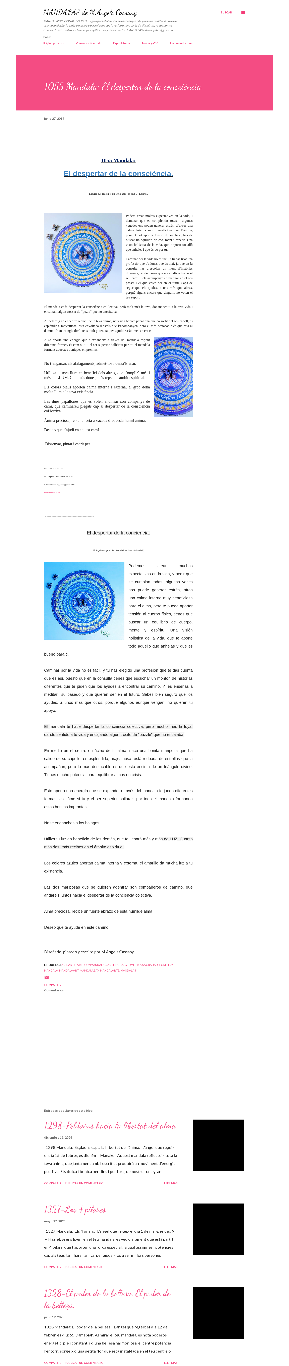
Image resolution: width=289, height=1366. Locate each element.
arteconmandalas (91, 965)
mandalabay (89, 970)
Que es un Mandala (88, 43)
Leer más (170, 1183)
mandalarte (109, 970)
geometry (165, 965)
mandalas (128, 970)
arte (72, 965)
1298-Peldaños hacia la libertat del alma (110, 1125)
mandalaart (69, 970)
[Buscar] (226, 12)
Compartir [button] (52, 985)
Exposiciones (121, 43)
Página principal (53, 43)
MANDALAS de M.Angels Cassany (90, 12)
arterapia (115, 965)
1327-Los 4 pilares (75, 1209)
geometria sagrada (140, 965)
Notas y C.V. (150, 43)
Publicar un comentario (84, 1183)
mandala (51, 970)
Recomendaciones (182, 43)
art (64, 965)
